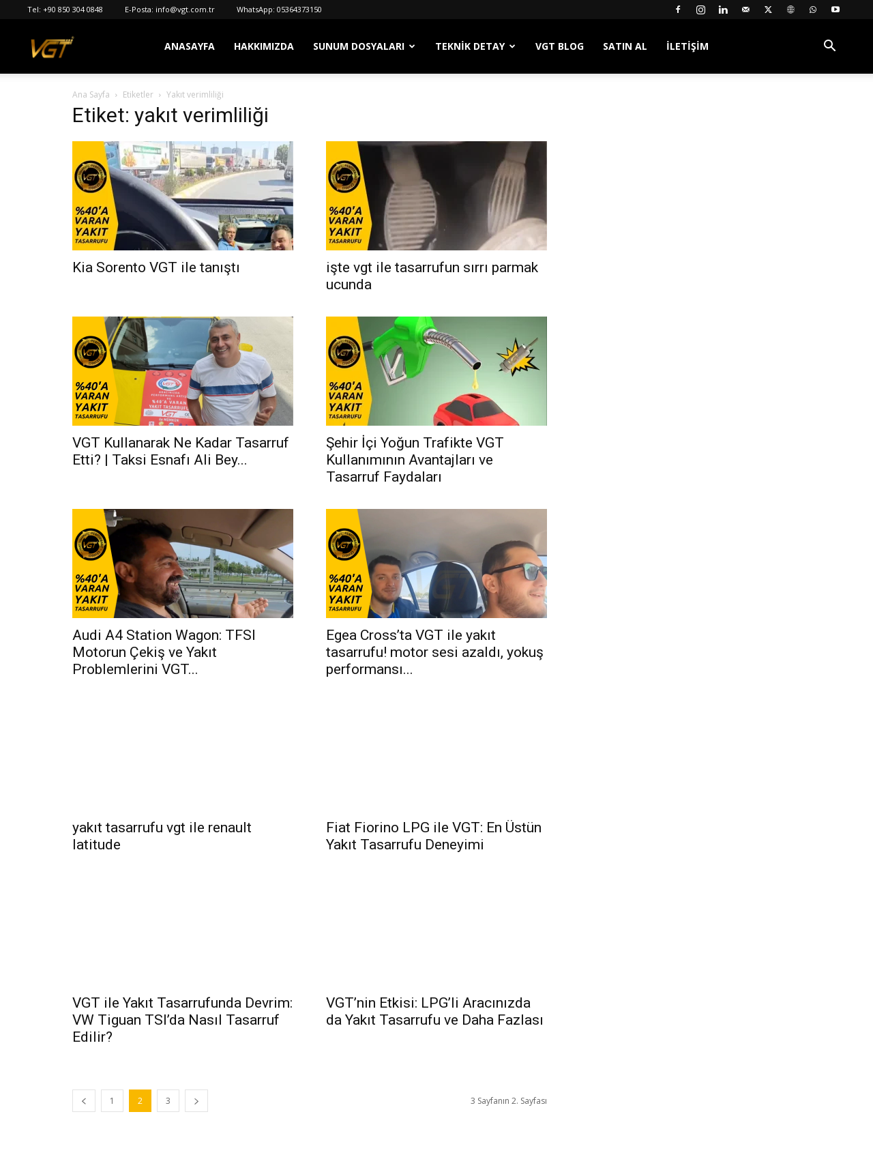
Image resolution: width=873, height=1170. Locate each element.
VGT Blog (559, 46)
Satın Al (625, 46)
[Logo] (52, 46)
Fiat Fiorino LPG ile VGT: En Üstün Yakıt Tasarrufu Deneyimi (434, 836)
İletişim (687, 46)
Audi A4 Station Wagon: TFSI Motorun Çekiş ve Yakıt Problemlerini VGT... (164, 652)
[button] (829, 47)
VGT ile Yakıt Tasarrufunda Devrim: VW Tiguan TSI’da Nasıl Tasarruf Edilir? (182, 1020)
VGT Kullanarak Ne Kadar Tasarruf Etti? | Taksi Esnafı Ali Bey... (180, 451)
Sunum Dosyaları (358, 46)
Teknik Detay (470, 46)
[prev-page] (83, 1100)
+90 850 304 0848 (73, 9)
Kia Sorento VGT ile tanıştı (156, 267)
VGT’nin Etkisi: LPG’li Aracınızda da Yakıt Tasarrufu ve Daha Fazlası (435, 1011)
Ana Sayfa (91, 94)
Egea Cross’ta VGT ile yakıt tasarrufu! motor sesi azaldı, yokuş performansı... (435, 652)
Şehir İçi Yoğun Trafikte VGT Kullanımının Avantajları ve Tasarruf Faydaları (415, 460)
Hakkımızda (264, 46)
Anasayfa (189, 46)
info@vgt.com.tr (185, 9)
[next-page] (196, 1100)
